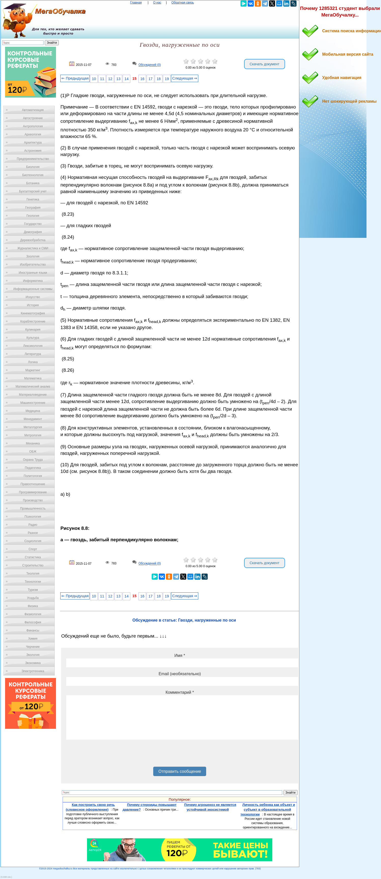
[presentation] (105, 755)
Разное (33, 533)
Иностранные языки (33, 272)
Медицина (32, 411)
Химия (32, 638)
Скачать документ (264, 64)
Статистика (33, 557)
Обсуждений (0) (149, 65)
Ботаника (32, 183)
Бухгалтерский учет (33, 191)
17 (150, 79)
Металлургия (33, 427)
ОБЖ (32, 451)
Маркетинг (32, 370)
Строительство (33, 565)
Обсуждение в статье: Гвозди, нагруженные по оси (184, 620)
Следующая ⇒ (184, 78)
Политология (33, 476)
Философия (32, 622)
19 (167, 79)
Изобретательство (33, 264)
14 (126, 79)
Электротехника (32, 671)
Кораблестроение (33, 321)
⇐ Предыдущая (75, 78)
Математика (32, 378)
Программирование (33, 492)
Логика (33, 362)
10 (94, 79)
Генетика (32, 199)
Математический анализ (33, 386)
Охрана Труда (33, 459)
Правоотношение (33, 484)
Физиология (32, 614)
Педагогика (33, 468)
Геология (32, 216)
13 (118, 79)
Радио (33, 525)
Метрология (32, 435)
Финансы (32, 630)
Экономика (32, 663)
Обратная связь (182, 2)
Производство (33, 500)
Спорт (33, 549)
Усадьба (33, 598)
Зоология (32, 256)
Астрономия (32, 150)
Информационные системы (32, 289)
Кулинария (32, 329)
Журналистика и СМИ (32, 248)
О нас (157, 2)
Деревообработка (33, 240)
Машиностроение (32, 403)
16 (142, 79)
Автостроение (33, 118)
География (32, 207)
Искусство (33, 297)
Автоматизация (33, 110)
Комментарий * (179, 692)
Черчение (33, 647)
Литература (33, 354)
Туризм (33, 590)
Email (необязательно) (180, 674)
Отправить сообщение (179, 771)
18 (159, 79)
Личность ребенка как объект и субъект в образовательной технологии (268, 809)
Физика (33, 606)
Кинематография (33, 313)
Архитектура (33, 142)
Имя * (179, 655)
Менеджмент (33, 419)
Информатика (33, 281)
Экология (32, 655)
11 (102, 79)
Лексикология (33, 346)
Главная (136, 2)
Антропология (33, 126)
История (33, 305)
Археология (33, 134)
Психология (33, 516)
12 (110, 79)
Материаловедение (33, 394)
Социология (32, 541)
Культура (32, 338)
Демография (33, 232)
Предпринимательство (33, 159)
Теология (32, 573)
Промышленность (33, 508)
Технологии (33, 581)
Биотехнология (32, 175)
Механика (33, 443)
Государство (33, 224)
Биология (32, 167)
